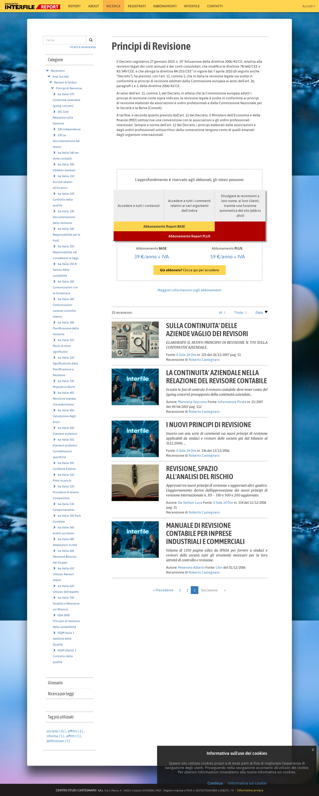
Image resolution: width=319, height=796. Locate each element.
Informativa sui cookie (247, 783)
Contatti (215, 6)
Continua (215, 783)
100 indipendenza (69, 129)
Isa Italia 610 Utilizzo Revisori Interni (63, 574)
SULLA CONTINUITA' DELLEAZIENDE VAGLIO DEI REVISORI (207, 329)
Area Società (61, 76)
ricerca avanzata (83, 47)
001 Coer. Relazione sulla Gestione (63, 117)
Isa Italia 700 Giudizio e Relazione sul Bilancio (66, 603)
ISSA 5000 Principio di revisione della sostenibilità (66, 621)
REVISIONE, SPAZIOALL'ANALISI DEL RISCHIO (199, 472)
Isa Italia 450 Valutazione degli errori (64, 416)
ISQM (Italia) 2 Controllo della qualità (64, 656)
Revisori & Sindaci (65, 82)
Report (74, 6)
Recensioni (58, 70)
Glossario (55, 682)
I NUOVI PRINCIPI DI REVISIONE (208, 424)
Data (259, 312)
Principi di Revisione (69, 88)
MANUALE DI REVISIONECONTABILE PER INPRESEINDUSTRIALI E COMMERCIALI (205, 533)
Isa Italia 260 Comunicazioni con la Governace (65, 287)
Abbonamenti (165, 6)
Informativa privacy (250, 790)
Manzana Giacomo (192, 402)
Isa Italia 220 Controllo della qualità (63, 199)
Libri (219, 567)
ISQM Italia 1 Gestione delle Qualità (63, 638)
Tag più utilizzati (61, 716)
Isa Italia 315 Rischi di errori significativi (63, 345)
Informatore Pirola (232, 402)
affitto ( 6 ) (75, 731)
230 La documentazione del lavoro (66, 141)
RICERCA (113, 6)
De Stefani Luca (190, 502)
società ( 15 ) (56, 731)
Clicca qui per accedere (189, 270)
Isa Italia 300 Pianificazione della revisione (66, 328)
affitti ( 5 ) (73, 736)
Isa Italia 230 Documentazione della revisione (64, 217)
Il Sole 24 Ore (186, 355)
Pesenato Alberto (191, 567)
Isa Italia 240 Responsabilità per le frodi (66, 234)
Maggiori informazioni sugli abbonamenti (190, 290)
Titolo (238, 312)
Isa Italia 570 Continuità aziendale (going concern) (66, 100)
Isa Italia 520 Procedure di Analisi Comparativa (66, 492)
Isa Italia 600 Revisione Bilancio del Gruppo (64, 556)
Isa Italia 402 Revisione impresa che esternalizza (64, 398)
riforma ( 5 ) (55, 736)
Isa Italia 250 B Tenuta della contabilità (64, 269)
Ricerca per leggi (61, 693)
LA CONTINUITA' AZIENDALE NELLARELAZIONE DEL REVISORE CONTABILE (216, 376)
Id (220, 312)
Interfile (192, 6)
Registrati (137, 6)
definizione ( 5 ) (58, 741)
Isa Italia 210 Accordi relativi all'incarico (63, 182)
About (93, 6)
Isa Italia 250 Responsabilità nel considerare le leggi (65, 252)
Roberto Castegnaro (204, 360)
